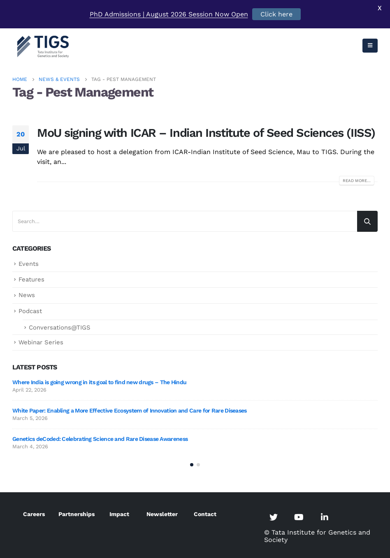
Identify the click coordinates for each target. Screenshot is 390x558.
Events (29, 263)
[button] (191, 464)
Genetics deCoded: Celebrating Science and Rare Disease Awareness (100, 439)
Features (31, 279)
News (27, 295)
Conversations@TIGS (60, 327)
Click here (276, 14)
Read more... (357, 180)
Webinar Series (41, 342)
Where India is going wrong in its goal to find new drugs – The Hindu (99, 382)
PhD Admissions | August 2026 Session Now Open (169, 14)
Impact (119, 514)
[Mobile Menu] (370, 46)
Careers (34, 514)
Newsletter (162, 514)
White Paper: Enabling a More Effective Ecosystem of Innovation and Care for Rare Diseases (129, 410)
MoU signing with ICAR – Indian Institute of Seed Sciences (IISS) (206, 133)
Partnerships (76, 514)
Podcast (30, 311)
